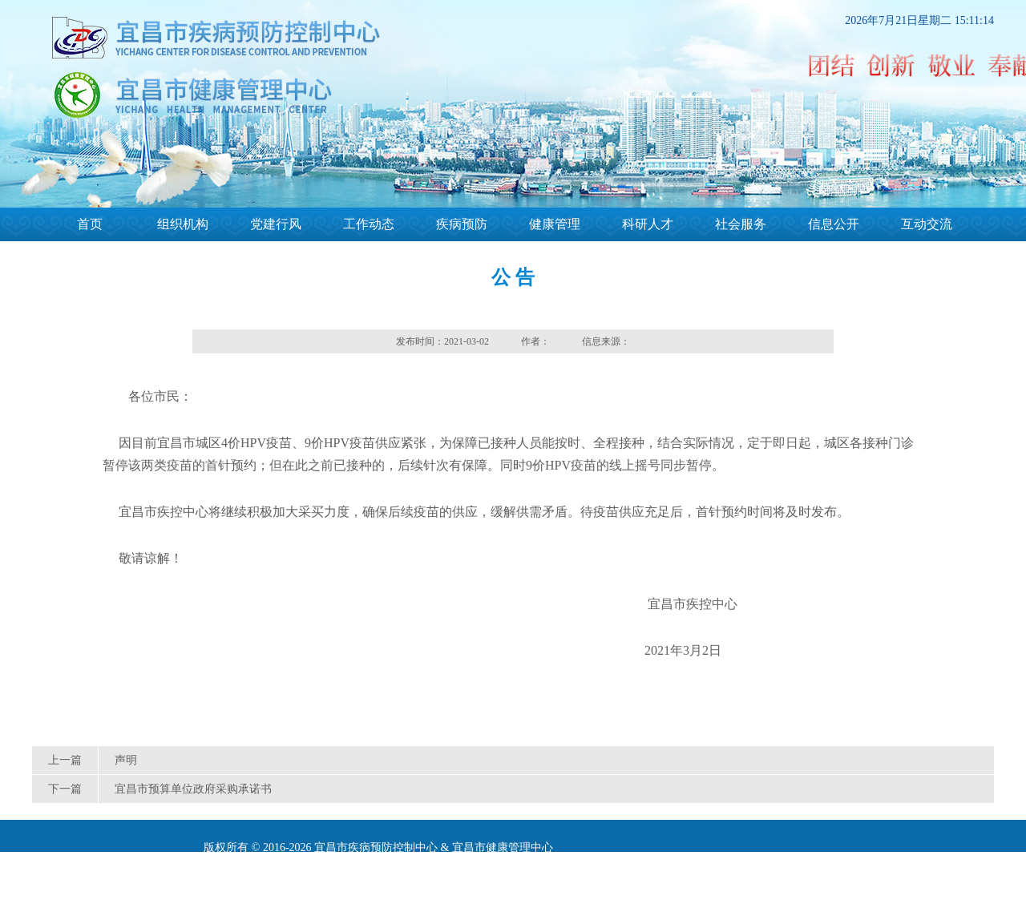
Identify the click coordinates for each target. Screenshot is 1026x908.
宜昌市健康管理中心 (502, 847)
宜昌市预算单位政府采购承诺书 (193, 789)
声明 (126, 760)
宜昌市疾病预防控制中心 (376, 847)
